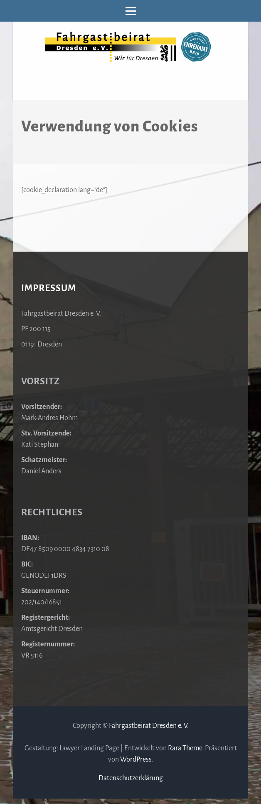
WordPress (136, 759)
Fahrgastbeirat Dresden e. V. (149, 726)
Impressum (48, 288)
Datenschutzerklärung (130, 778)
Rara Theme (185, 748)
